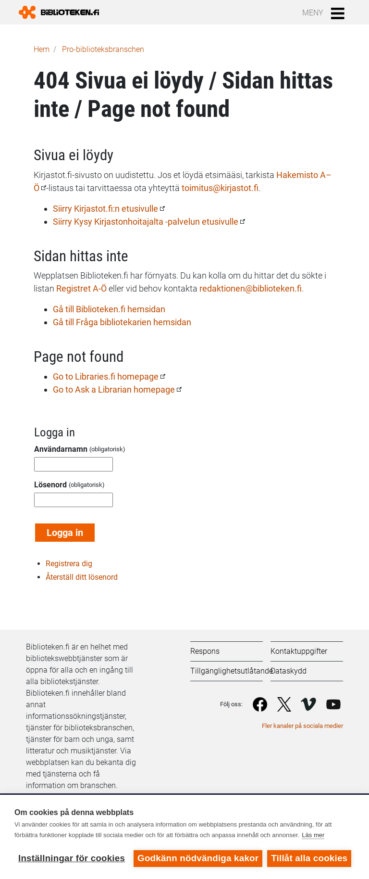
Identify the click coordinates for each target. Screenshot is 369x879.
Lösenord (50, 484)
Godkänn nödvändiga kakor (197, 858)
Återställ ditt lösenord (82, 577)
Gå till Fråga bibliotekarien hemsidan (122, 322)
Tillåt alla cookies (309, 858)
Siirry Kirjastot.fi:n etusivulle (105, 209)
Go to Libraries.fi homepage (106, 376)
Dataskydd (289, 670)
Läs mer (313, 835)
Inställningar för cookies (71, 858)
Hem (41, 49)
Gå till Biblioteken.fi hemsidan (109, 309)
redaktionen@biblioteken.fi (250, 288)
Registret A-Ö (81, 288)
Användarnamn (60, 449)
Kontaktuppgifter (299, 651)
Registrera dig (69, 563)
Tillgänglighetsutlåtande (231, 670)
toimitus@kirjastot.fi (220, 188)
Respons (205, 651)
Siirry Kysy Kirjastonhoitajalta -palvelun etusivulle (145, 222)
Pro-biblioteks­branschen (103, 49)
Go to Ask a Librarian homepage (114, 389)
